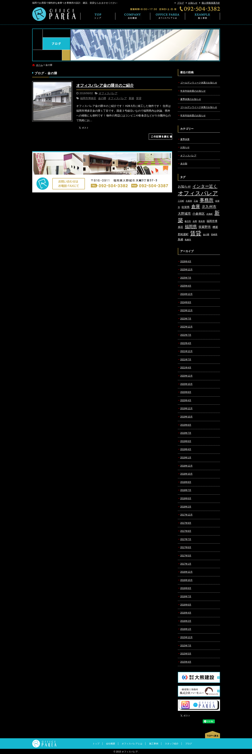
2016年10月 (186, 580)
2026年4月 (185, 261)
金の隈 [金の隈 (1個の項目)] (206, 234)
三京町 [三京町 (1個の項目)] (181, 201)
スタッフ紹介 (172, 743)
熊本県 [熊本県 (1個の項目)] (202, 221)
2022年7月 (185, 335)
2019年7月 (185, 433)
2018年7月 (185, 490)
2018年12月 (186, 465)
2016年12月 (186, 572)
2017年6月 (185, 547)
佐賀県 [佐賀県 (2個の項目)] (185, 207)
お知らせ (192, 3)
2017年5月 (185, 555)
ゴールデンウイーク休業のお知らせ (198, 107)
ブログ (180, 3)
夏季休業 (185, 139)
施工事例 (202, 16)
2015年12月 (186, 637)
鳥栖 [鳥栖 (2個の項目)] (180, 239)
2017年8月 (185, 531)
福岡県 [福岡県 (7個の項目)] (191, 226)
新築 (131, 98)
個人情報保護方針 (211, 3)
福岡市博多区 (88, 98)
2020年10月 (186, 384)
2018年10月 (186, 474)
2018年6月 (185, 498)
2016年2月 (185, 621)
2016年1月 (185, 629)
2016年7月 (185, 596)
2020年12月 (186, 376)
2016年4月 (185, 612)
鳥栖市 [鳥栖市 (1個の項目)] (188, 239)
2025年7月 (185, 277)
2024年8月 (185, 302)
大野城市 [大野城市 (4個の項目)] (184, 213)
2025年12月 (186, 269)
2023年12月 (186, 310)
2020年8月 (185, 392)
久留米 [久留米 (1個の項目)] (189, 201)
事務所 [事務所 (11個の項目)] (206, 200)
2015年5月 (185, 653)
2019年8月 (185, 425)
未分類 (183, 163)
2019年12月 (186, 408)
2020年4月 (185, 400)
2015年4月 (185, 662)
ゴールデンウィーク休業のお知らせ (198, 82)
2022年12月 (186, 326)
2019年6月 (185, 441)
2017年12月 (186, 514)
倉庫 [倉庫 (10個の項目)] (195, 206)
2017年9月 (185, 523)
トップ (97, 16)
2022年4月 (185, 343)
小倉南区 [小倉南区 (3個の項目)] (198, 213)
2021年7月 (185, 359)
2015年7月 (185, 645)
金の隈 (102, 98)
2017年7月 (185, 539)
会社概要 (132, 16)
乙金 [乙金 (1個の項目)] (196, 201)
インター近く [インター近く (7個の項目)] (204, 186)
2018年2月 (185, 506)
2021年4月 (185, 367)
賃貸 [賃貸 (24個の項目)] (195, 233)
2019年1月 (185, 457)
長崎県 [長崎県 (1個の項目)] (214, 234)
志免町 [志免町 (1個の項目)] (209, 214)
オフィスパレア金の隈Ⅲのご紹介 (105, 85)
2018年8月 (185, 482)
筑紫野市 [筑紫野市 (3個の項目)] (205, 227)
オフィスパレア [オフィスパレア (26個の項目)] (198, 193)
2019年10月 (186, 416)
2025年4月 (185, 286)
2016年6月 (185, 604)
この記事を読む (160, 137)
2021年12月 (186, 351)
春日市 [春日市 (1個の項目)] (188, 221)
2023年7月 (185, 318)
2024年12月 (186, 294)
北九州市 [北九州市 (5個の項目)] (209, 207)
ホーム (39, 65)
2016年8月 (185, 588)
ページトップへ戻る (212, 734)
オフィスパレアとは (167, 16)
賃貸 (138, 98)
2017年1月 (185, 564)
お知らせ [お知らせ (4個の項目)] (184, 186)
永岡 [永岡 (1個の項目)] (195, 221)
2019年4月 (185, 449)
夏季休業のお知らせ (190, 99)
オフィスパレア (108, 93)
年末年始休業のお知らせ (193, 91)
